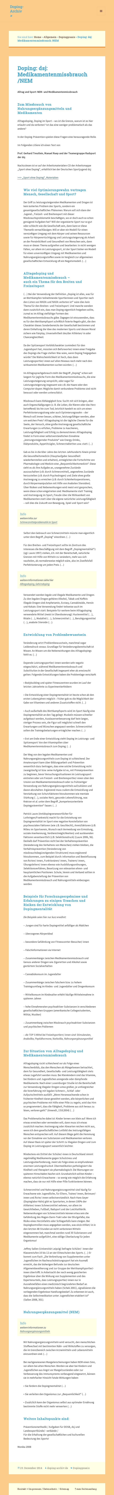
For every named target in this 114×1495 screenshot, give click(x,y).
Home (37, 37)
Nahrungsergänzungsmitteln (35, 1331)
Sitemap (64, 1489)
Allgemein (50, 37)
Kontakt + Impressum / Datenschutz (37, 1489)
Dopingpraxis (67, 37)
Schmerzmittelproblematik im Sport (38, 522)
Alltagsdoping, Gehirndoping (35, 584)
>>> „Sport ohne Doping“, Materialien (38, 177)
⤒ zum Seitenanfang (85, 1489)
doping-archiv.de (57, 1468)
